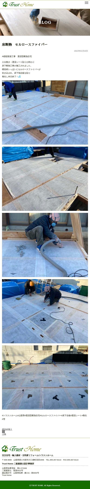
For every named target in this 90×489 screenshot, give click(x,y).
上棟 (4, 434)
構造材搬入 (7, 429)
